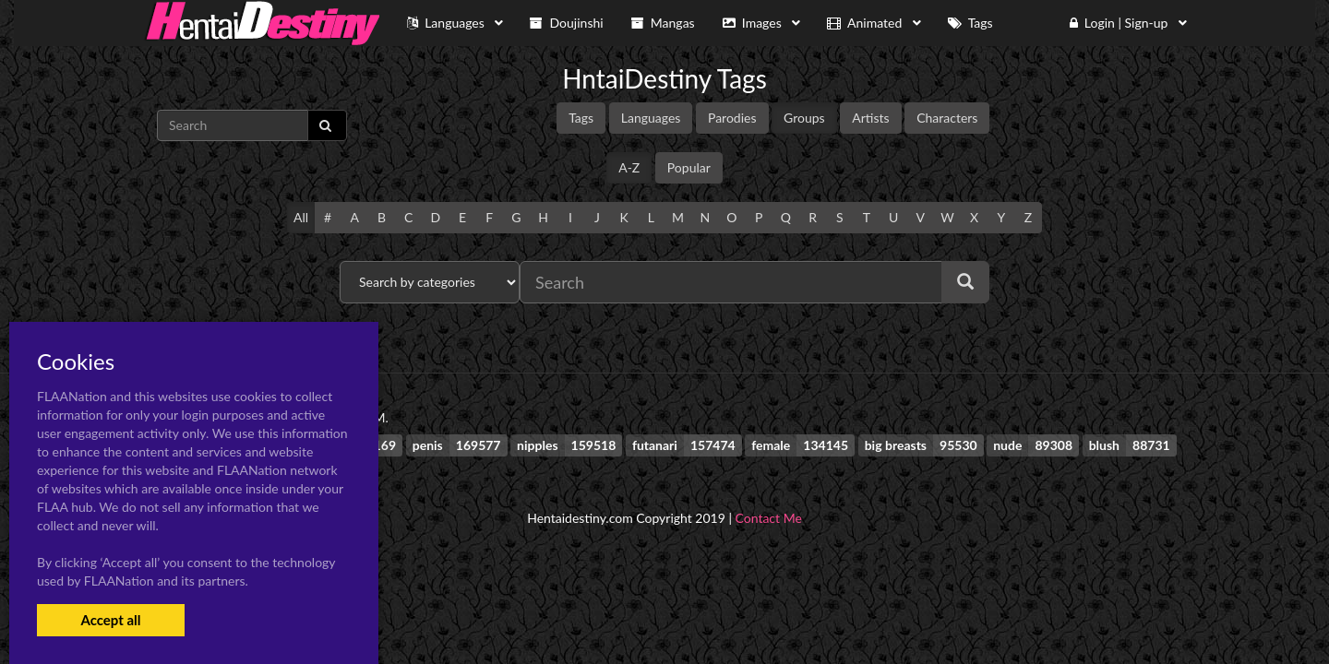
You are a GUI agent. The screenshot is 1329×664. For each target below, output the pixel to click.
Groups (804, 117)
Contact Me (769, 518)
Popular (689, 167)
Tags (581, 117)
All (300, 217)
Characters (946, 117)
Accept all (110, 619)
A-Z (629, 167)
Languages (651, 117)
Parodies (732, 117)
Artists (870, 117)
